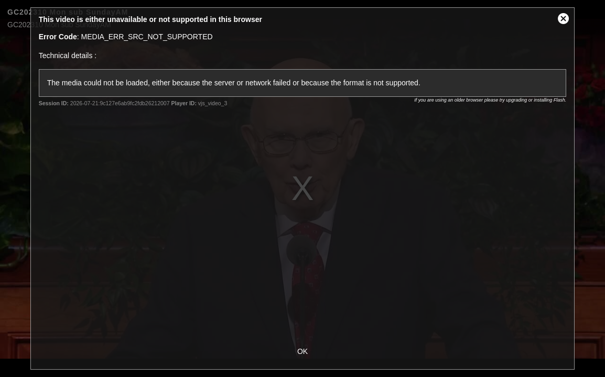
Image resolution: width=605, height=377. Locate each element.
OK (302, 351)
